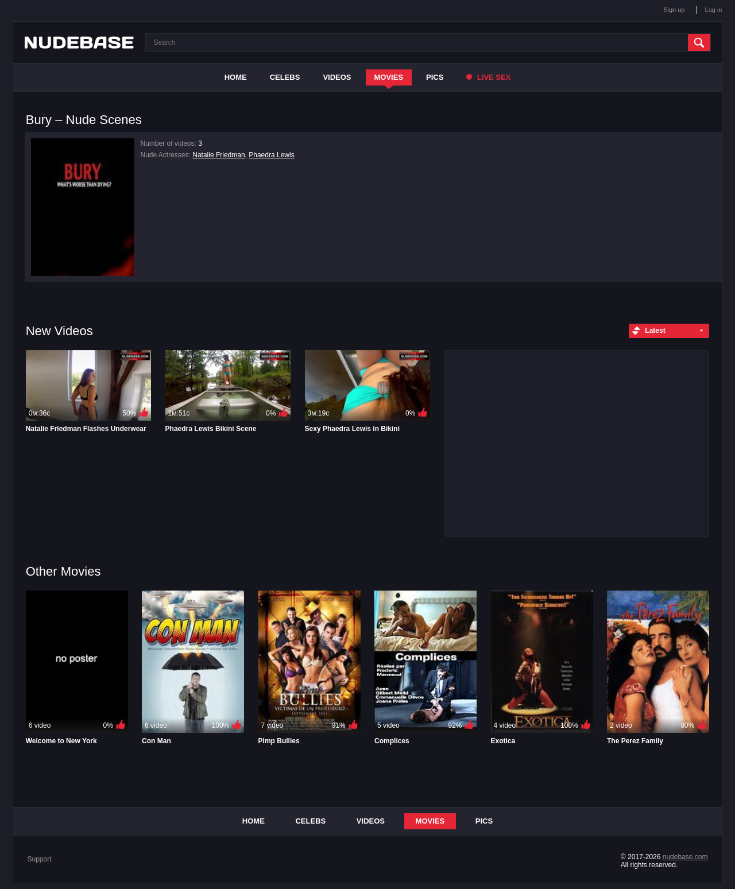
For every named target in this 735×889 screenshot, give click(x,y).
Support (40, 859)
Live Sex (488, 77)
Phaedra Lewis (271, 155)
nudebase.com (685, 857)
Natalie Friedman (218, 155)
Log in (713, 9)
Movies (389, 77)
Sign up (673, 9)
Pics (434, 77)
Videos (337, 77)
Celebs (285, 77)
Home (236, 77)
